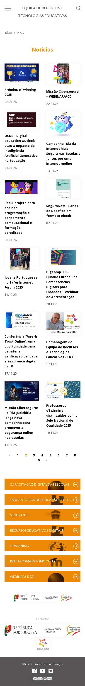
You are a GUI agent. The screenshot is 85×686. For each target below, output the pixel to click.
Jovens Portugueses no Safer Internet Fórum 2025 (21, 282)
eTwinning (19, 546)
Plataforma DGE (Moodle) (32, 561)
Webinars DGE (22, 576)
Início (8, 32)
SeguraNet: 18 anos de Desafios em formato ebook (62, 211)
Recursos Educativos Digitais (36, 530)
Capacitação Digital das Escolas (39, 484)
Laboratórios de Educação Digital (41, 500)
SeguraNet (19, 515)
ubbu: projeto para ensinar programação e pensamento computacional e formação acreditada (20, 218)
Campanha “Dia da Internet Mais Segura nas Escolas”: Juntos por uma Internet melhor (63, 153)
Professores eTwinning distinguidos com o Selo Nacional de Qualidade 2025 (62, 415)
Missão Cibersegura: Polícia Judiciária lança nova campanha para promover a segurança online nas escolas (21, 423)
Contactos (42, 619)
